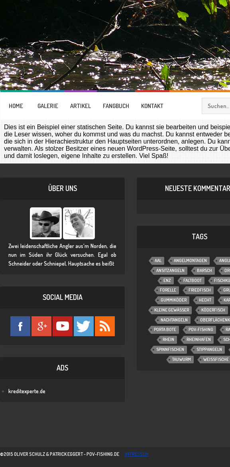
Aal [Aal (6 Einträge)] (158, 260)
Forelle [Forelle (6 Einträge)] (168, 290)
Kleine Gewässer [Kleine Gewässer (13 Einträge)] (171, 310)
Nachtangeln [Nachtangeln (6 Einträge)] (174, 320)
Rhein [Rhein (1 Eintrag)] (168, 339)
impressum (137, 454)
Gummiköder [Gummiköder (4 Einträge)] (174, 300)
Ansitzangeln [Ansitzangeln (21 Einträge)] (170, 270)
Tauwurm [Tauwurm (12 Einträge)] (181, 359)
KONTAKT (152, 106)
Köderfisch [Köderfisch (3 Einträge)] (213, 310)
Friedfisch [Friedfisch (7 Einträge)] (200, 290)
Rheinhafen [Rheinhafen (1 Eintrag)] (199, 339)
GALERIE (47, 106)
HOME (16, 106)
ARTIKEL (80, 106)
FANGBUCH (116, 106)
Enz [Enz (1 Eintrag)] (167, 280)
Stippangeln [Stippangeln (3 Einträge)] (209, 349)
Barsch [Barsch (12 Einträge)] (204, 270)
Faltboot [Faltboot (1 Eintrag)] (192, 280)
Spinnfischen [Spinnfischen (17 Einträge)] (170, 349)
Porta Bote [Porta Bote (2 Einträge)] (165, 329)
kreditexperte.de (26, 391)
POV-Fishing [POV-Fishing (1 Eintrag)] (201, 329)
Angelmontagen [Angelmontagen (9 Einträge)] (190, 260)
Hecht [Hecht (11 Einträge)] (205, 300)
